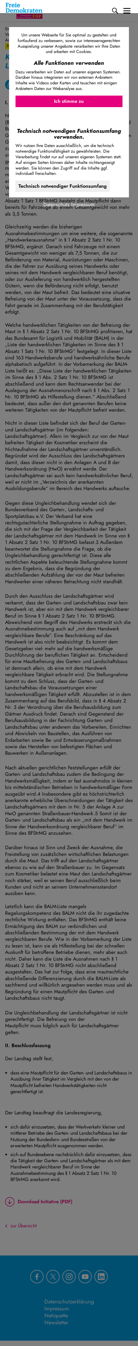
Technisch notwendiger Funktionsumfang (62, 186)
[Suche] (115, 11)
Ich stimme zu (69, 101)
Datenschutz (56, 204)
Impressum (83, 204)
